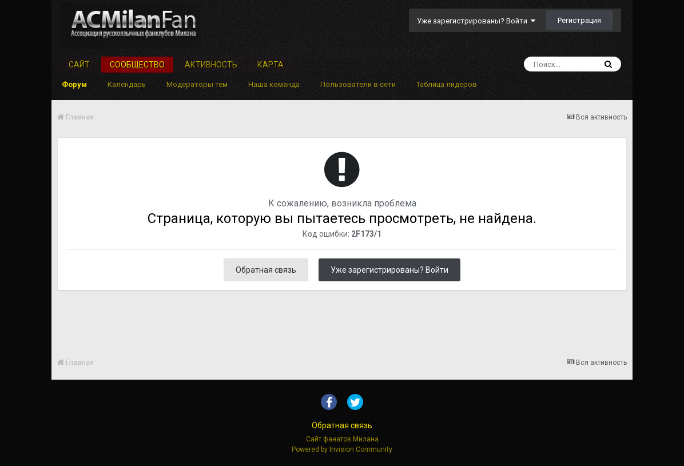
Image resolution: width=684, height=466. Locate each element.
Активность (211, 64)
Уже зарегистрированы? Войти (476, 21)
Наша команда (274, 84)
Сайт (79, 64)
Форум (74, 84)
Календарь (127, 84)
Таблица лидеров (446, 84)
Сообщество (137, 64)
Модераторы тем (197, 84)
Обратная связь (266, 269)
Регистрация (579, 20)
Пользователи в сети (358, 84)
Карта (270, 64)
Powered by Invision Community (342, 449)
